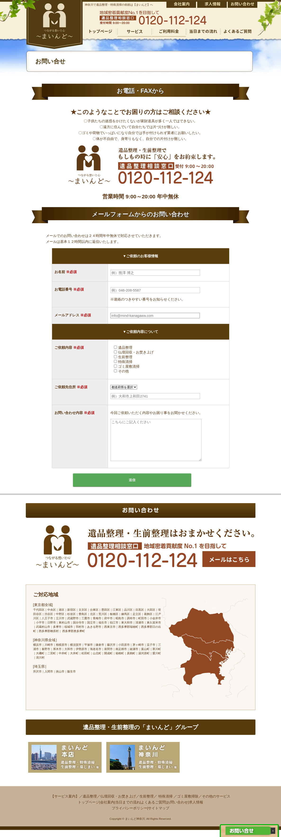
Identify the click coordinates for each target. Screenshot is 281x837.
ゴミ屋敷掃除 (187, 803)
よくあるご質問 (153, 809)
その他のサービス (216, 803)
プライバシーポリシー (129, 815)
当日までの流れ (127, 809)
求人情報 (196, 809)
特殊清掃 (165, 803)
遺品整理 (90, 803)
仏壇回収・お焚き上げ (118, 803)
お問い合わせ (177, 809)
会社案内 (107, 809)
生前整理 (146, 803)
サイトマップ (158, 815)
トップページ (88, 809)
